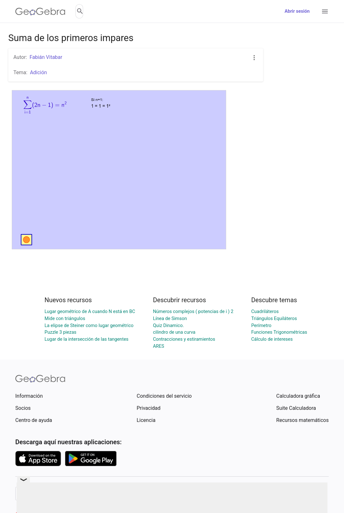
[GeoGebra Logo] (40, 11)
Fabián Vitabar (46, 57)
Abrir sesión (297, 11)
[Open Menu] (325, 11)
